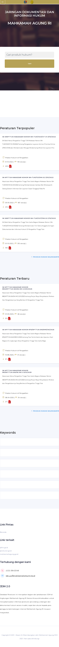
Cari (29, 63)
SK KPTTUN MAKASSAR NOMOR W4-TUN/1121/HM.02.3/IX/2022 (27, 177)
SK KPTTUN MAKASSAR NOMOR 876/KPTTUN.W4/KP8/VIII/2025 (28, 329)
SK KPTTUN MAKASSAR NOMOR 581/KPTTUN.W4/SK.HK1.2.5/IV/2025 (17, 371)
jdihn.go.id (4, 547)
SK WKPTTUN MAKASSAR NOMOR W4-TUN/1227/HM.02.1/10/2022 (29, 218)
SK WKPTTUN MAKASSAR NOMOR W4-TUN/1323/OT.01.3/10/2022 (29, 137)
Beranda (3, 532)
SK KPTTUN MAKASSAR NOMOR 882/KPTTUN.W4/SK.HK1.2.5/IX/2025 (17, 288)
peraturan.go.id (5, 551)
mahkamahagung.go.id (9, 554)
